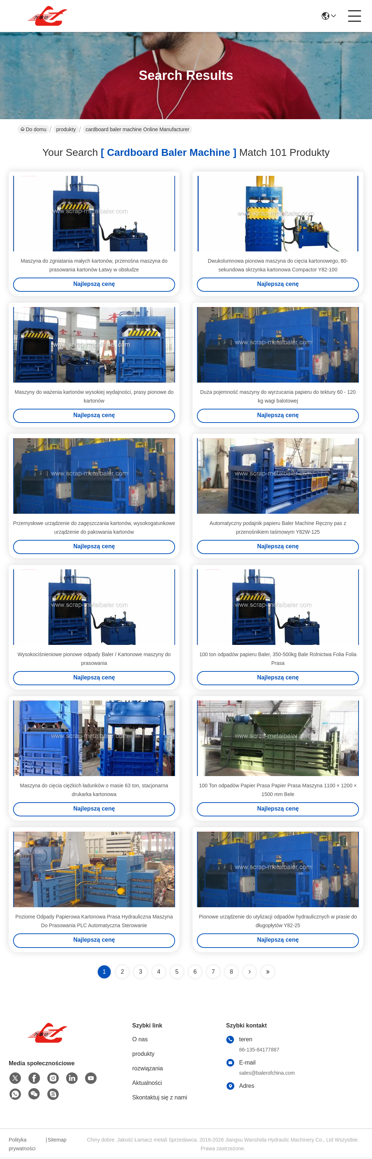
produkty (66, 129)
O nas (140, 1041)
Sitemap (57, 1141)
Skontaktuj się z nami (159, 1099)
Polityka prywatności (22, 1146)
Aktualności (147, 1085)
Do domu (33, 129)
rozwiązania (147, 1070)
